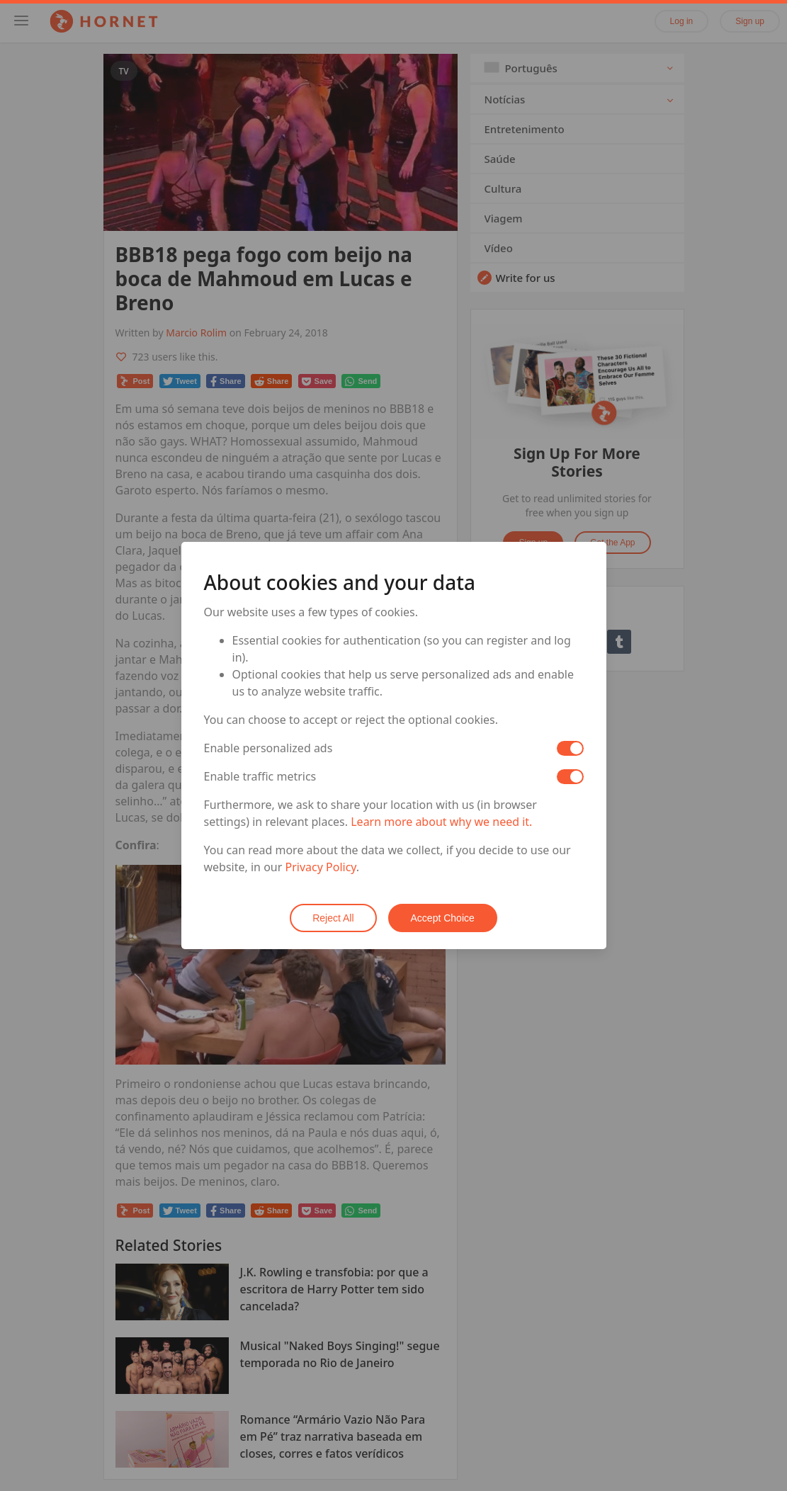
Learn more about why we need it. (441, 821)
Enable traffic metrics (260, 776)
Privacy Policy (320, 867)
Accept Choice (443, 918)
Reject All (332, 918)
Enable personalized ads (268, 748)
